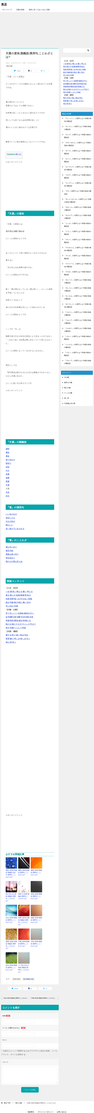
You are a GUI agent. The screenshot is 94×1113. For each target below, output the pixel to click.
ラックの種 (68, 393)
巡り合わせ (10, 460)
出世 (31, 617)
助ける (8, 624)
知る (29, 595)
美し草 (66, 398)
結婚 (18, 595)
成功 (20, 620)
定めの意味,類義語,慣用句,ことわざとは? (11, 957)
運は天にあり (11, 547)
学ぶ (7, 606)
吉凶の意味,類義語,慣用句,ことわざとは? (36, 895)
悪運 (7, 481)
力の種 (66, 377)
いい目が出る (11, 514)
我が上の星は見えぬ (14, 561)
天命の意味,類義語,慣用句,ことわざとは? (36, 937)
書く (25, 592)
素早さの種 (68, 382)
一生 (7, 592)
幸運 (7, 474)
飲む (20, 602)
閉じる (18, 154)
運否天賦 (9, 551)
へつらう (18, 628)
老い (14, 592)
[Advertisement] (47, 29)
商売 (12, 620)
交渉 (23, 617)
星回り (8, 463)
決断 (18, 617)
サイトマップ (7, 10)
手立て (33, 624)
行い (32, 613)
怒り (14, 635)
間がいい (9, 525)
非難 (12, 628)
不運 (7, 485)
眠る (7, 602)
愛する (8, 635)
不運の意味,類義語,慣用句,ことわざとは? (23, 937)
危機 (10, 617)
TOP (7, 1090)
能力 (16, 602)
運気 (7, 452)
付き (7, 471)
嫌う (12, 639)
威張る (27, 613)
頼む (14, 624)
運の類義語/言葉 (28, 966)
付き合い (24, 599)
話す (29, 602)
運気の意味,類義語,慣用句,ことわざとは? (36, 872)
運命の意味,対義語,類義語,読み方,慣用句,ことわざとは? (11, 873)
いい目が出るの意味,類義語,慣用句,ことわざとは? (23, 957)
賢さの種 (9, 66)
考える (30, 592)
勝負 (16, 620)
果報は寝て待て (12, 554)
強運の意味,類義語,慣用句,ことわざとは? (36, 916)
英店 (4, 3)
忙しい (13, 613)
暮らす (13, 595)
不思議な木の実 (69, 403)
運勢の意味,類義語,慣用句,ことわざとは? (23, 872)
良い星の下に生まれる (15, 529)
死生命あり (10, 558)
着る (7, 595)
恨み (22, 635)
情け (7, 642)
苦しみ (17, 639)
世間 (12, 599)
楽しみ (23, 639)
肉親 (30, 599)
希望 (7, 639)
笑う (14, 642)
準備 (7, 620)
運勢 (7, 449)
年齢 (12, 602)
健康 (22, 595)
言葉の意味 (20, 10)
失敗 (27, 617)
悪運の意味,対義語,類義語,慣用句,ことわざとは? (11, 937)
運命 (7, 456)
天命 (7, 492)
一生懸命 (20, 613)
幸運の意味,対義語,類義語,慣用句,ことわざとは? (23, 916)
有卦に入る (10, 518)
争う (7, 613)
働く (25, 602)
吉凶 (7, 467)
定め (7, 496)
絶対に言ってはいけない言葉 (39, 10)
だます (19, 624)
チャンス (26, 624)
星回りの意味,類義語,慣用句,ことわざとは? (23, 895)
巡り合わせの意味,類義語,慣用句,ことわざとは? (11, 895)
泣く (28, 639)
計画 (14, 617)
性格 (7, 599)
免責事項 (31, 1099)
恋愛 (16, 606)
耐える (28, 620)
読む (12, 606)
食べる (17, 599)
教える (19, 592)
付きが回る (10, 521)
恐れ (26, 635)
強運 (7, 478)
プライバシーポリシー (45, 1099)
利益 (24, 628)
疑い (18, 635)
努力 (7, 628)
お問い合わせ (61, 1099)
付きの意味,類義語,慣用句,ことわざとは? (11, 916)
